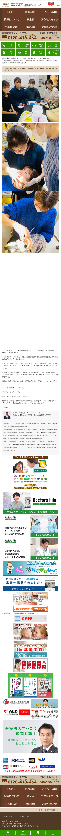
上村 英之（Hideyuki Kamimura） (29, 413)
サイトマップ (7, 816)
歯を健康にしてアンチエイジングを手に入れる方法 (26, 441)
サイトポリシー (24, 816)
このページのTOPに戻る (47, 810)
